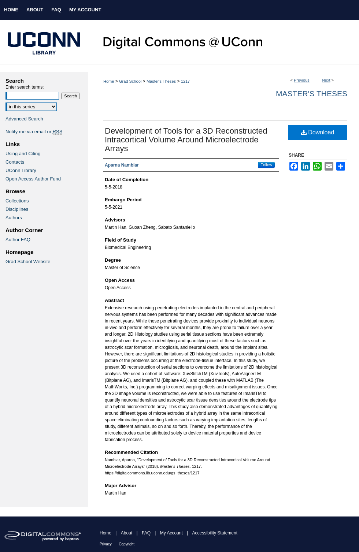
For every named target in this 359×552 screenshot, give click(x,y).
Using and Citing (22, 153)
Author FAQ (17, 239)
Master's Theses (161, 81)
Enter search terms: (24, 87)
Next (326, 80)
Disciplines (16, 209)
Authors (13, 217)
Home (108, 81)
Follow (266, 165)
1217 (185, 81)
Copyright (126, 544)
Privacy (106, 544)
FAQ (146, 533)
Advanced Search (24, 119)
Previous (302, 80)
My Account (171, 533)
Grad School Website (28, 261)
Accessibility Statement (214, 533)
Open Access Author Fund (33, 179)
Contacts (14, 162)
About (126, 533)
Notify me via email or (33, 131)
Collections (17, 201)
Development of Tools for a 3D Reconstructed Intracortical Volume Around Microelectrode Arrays (186, 139)
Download (317, 132)
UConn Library (20, 170)
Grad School (130, 81)
